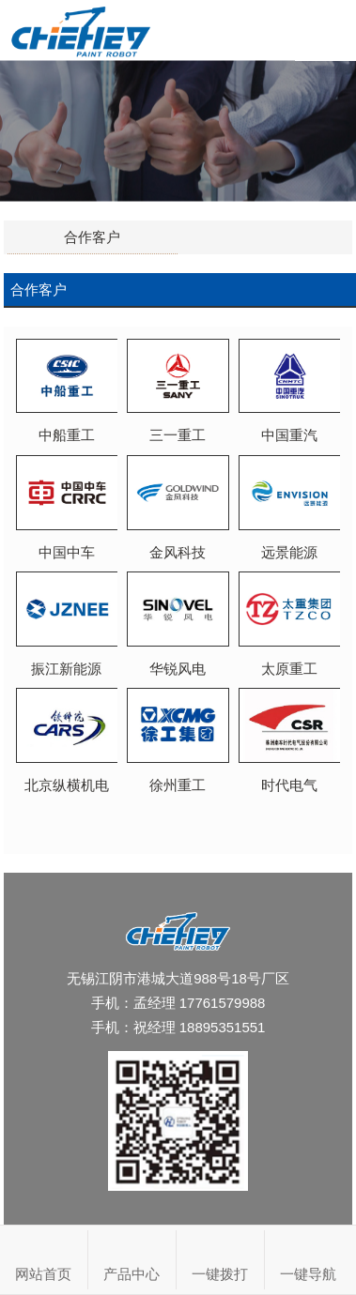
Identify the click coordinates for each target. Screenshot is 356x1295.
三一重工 (178, 427)
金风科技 (178, 544)
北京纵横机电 (67, 777)
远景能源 (290, 544)
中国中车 (67, 544)
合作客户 (92, 237)
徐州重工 (178, 777)
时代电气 (290, 777)
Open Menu (325, 30)
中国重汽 (290, 427)
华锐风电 (178, 661)
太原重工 (290, 661)
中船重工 (67, 427)
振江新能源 (67, 661)
